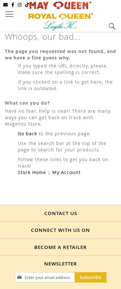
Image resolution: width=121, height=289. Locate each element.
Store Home (32, 172)
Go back (27, 133)
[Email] (5, 5)
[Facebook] (13, 5)
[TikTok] (27, 5)
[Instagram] (20, 5)
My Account (66, 172)
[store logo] (60, 15)
